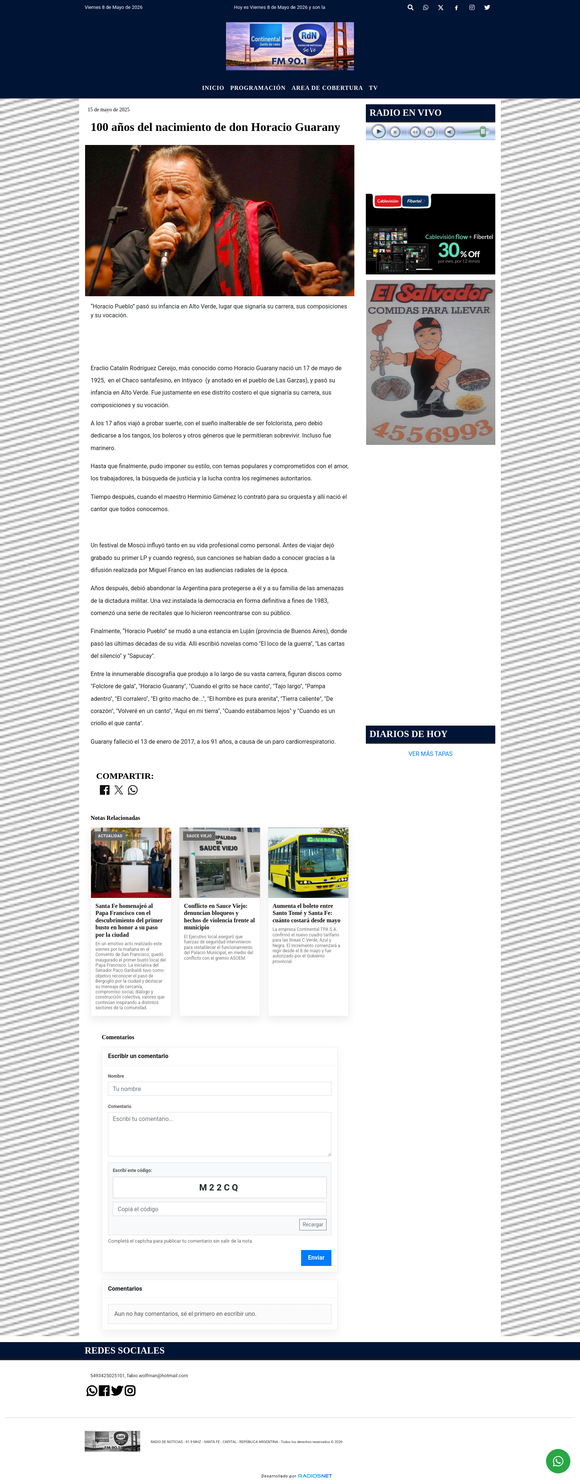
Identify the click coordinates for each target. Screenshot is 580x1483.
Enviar (316, 1257)
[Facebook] (456, 8)
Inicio (213, 88)
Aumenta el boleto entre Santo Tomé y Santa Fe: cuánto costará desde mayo (307, 913)
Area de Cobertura (327, 88)
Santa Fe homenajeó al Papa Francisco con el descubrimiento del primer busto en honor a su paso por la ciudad (129, 920)
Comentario (119, 1106)
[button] (410, 8)
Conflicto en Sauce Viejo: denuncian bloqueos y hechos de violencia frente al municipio (219, 917)
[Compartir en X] (118, 790)
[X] (440, 8)
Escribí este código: (132, 1170)
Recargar (313, 1224)
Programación (258, 88)
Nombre (116, 1076)
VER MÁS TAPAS (430, 753)
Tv (373, 88)
